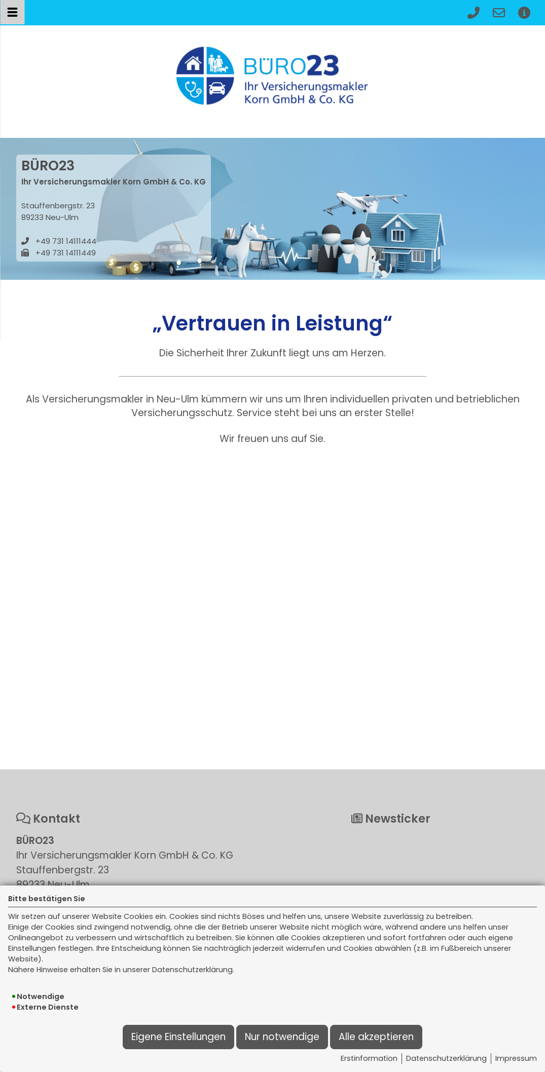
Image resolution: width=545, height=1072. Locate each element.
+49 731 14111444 (65, 241)
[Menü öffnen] (12, 12)
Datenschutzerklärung (446, 1058)
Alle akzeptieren (376, 1037)
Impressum (516, 1058)
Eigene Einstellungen (178, 1037)
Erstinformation (369, 1058)
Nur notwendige (282, 1037)
